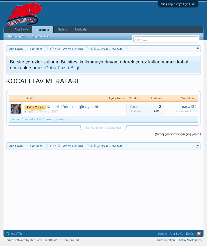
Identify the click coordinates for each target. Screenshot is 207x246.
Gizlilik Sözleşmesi (190, 240)
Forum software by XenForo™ (42, 240)
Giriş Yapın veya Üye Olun (178, 4)
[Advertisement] (103, 190)
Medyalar (81, 29)
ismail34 (30, 111)
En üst (190, 233)
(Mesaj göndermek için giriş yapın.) (178, 134)
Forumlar (42, 29)
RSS (199, 233)
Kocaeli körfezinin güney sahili (73, 107)
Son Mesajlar (40, 36)
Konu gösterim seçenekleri (103, 127)
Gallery (62, 29)
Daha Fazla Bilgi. (63, 67)
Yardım (162, 233)
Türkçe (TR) (14, 233)
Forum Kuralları (164, 240)
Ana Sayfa (21, 29)
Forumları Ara (17, 36)
